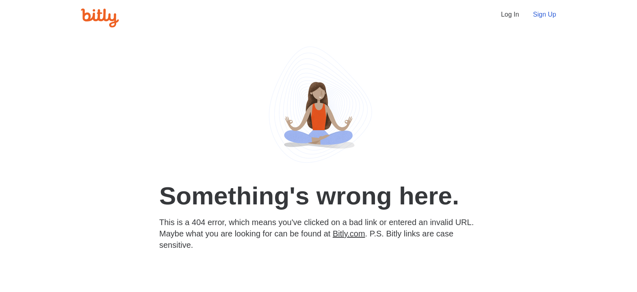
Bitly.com (349, 233)
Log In (510, 14)
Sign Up (544, 14)
